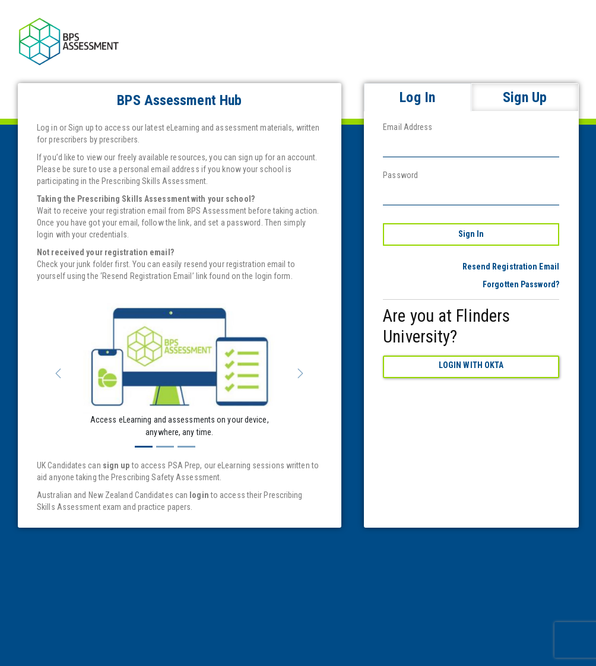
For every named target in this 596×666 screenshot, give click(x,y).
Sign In (471, 234)
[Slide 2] (165, 446)
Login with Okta (471, 365)
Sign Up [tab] (525, 97)
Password (400, 175)
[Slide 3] (186, 446)
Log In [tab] (417, 97)
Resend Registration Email (511, 266)
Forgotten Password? (521, 284)
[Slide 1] (144, 446)
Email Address (407, 127)
